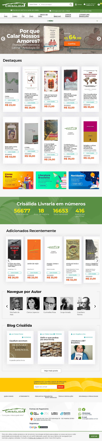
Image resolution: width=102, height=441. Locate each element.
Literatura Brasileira (84, 15)
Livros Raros (68, 15)
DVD (31, 15)
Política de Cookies (34, 438)
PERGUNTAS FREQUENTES (43, 396)
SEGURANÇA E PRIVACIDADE (88, 396)
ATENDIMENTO (24, 396)
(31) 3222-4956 (85, 11)
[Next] (99, 39)
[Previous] (3, 39)
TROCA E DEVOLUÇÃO (65, 396)
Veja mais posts (51, 371)
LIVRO (14, 15)
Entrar (78, 4)
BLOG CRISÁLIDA (51, 397)
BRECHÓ (57, 15)
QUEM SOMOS (8, 396)
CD (23, 15)
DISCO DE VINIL (43, 15)
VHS (5, 15)
